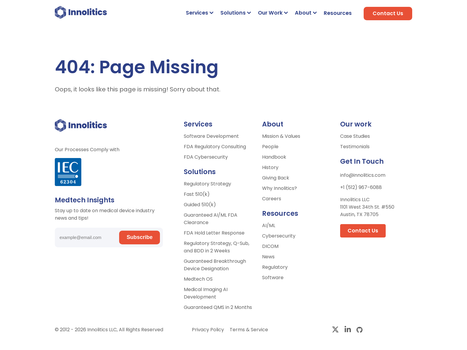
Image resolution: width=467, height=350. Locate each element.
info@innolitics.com (362, 175)
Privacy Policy (208, 329)
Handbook (274, 157)
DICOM (270, 246)
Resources (338, 13)
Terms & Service (249, 329)
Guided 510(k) (200, 204)
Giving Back (275, 177)
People (270, 146)
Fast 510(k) (197, 194)
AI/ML (268, 225)
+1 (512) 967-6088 (361, 187)
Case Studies (355, 136)
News (268, 256)
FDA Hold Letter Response (214, 232)
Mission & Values (281, 136)
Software (273, 277)
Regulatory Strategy (207, 183)
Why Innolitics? (279, 188)
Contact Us (388, 13)
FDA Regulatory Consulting (215, 146)
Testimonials (355, 146)
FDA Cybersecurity (206, 157)
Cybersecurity (278, 235)
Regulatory (275, 267)
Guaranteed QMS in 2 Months (218, 307)
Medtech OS (198, 279)
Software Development (211, 136)
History (270, 167)
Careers (271, 198)
